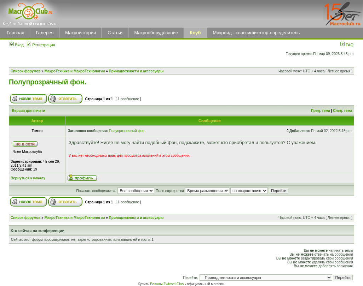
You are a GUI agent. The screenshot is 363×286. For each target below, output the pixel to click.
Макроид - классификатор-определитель (256, 32)
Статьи (115, 32)
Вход (17, 45)
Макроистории (80, 32)
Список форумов (26, 71)
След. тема (342, 111)
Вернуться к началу (28, 178)
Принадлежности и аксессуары (136, 71)
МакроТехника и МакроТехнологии (75, 71)
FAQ (346, 45)
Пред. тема (320, 111)
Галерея (44, 32)
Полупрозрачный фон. (47, 82)
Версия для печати (28, 111)
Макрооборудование (156, 32)
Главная (15, 32)
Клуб (195, 32)
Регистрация (41, 45)
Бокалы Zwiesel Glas (167, 284)
